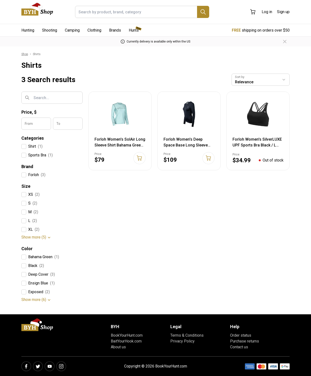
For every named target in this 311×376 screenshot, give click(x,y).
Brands (115, 30)
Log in (267, 11)
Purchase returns (244, 341)
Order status (240, 335)
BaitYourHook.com (126, 341)
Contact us (239, 347)
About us (118, 347)
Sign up (283, 11)
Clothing (94, 30)
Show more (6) (33, 299)
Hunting (27, 30)
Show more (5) (33, 237)
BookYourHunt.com (127, 335)
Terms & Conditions (187, 335)
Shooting (49, 30)
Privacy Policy (182, 341)
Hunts (134, 30)
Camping (72, 30)
